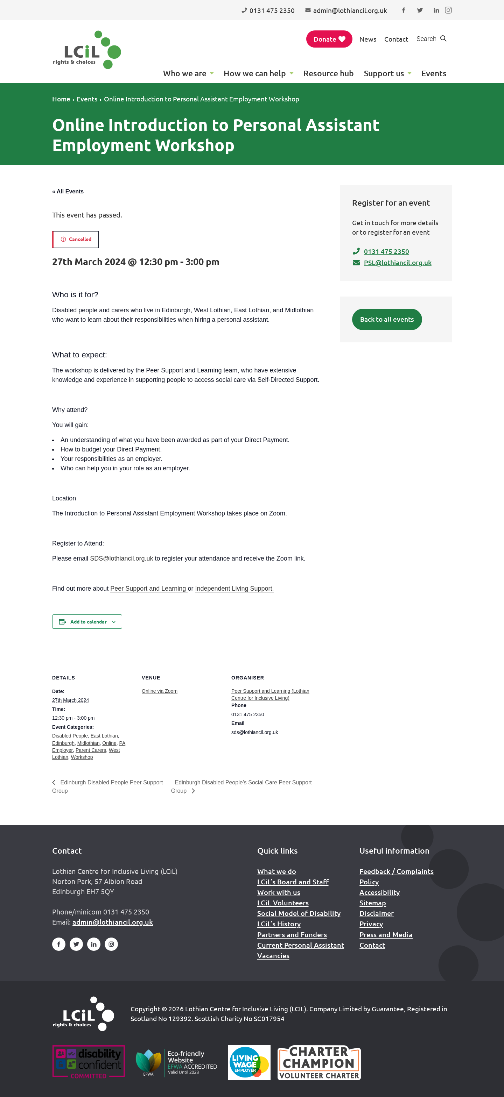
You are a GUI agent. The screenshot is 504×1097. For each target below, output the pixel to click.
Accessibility (379, 892)
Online (109, 743)
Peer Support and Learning (149, 588)
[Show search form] (431, 39)
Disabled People (70, 736)
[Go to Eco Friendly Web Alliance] (176, 1062)
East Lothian (104, 736)
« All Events (68, 191)
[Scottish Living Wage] (249, 1062)
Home (61, 98)
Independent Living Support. (234, 588)
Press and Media (386, 934)
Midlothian (88, 743)
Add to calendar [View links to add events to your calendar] (88, 621)
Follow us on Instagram (450, 17)
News (367, 39)
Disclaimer (376, 913)
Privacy (371, 923)
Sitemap (372, 902)
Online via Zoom (159, 691)
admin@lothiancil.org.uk (112, 921)
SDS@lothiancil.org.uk (121, 558)
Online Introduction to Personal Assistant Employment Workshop (201, 98)
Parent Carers (91, 750)
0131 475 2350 (380, 251)
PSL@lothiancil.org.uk (392, 262)
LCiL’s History (279, 923)
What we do (276, 871)
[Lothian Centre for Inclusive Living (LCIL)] (87, 49)
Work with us (278, 892)
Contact (396, 39)
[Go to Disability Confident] (88, 1062)
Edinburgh (63, 743)
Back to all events (387, 319)
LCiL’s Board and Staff (293, 881)
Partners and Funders (292, 934)
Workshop (82, 757)
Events (87, 98)
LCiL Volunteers (283, 902)
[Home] (83, 1013)
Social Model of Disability (299, 913)
